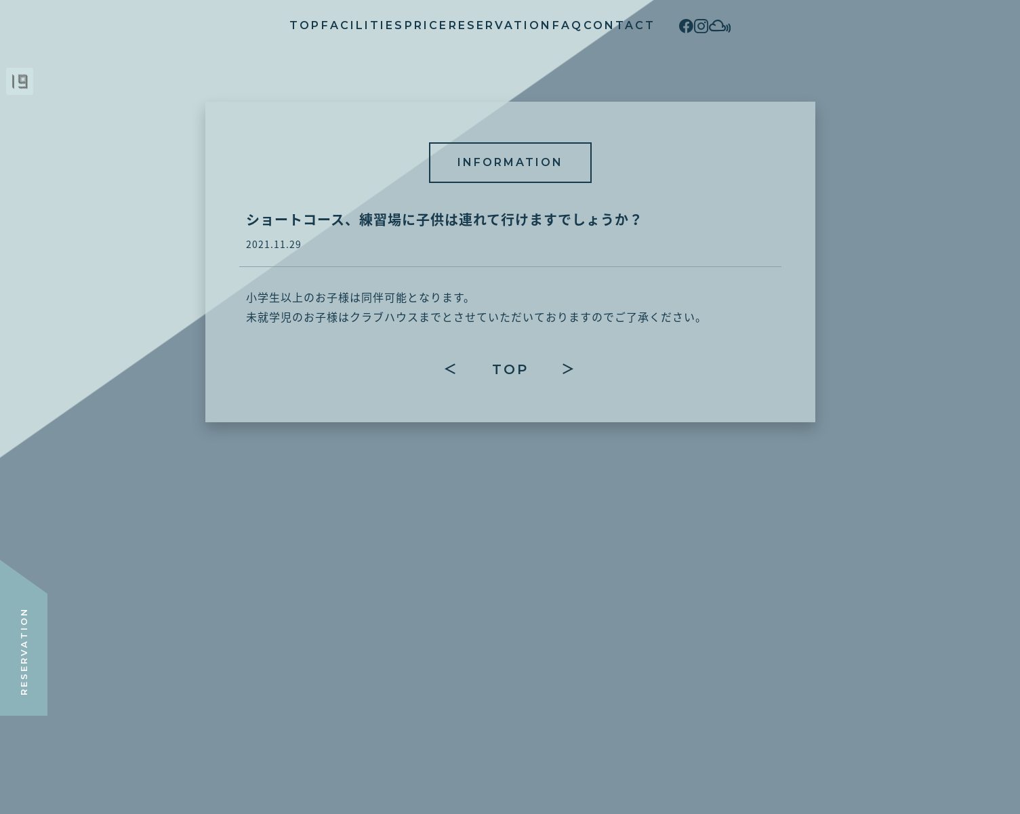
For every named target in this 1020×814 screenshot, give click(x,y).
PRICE (373, 25)
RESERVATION (473, 25)
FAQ (567, 25)
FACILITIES (283, 25)
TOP (199, 25)
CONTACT (646, 25)
